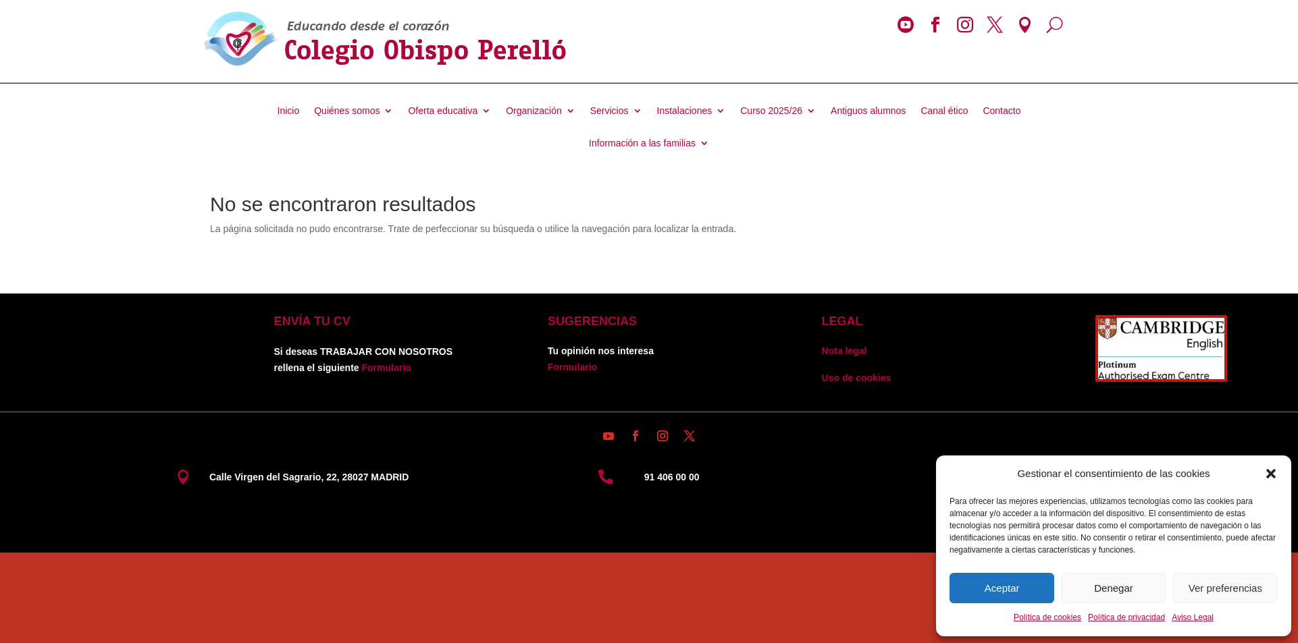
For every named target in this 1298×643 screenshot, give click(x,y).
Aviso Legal (1193, 617)
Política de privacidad (1126, 617)
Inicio (289, 111)
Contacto (1001, 111)
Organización (534, 111)
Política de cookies (1047, 617)
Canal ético (944, 111)
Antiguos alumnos (868, 111)
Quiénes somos (347, 111)
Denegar (1113, 588)
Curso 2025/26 (771, 111)
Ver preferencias (1225, 588)
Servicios (609, 111)
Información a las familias (642, 143)
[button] (1271, 473)
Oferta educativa (442, 111)
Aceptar (1002, 588)
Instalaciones (684, 111)
